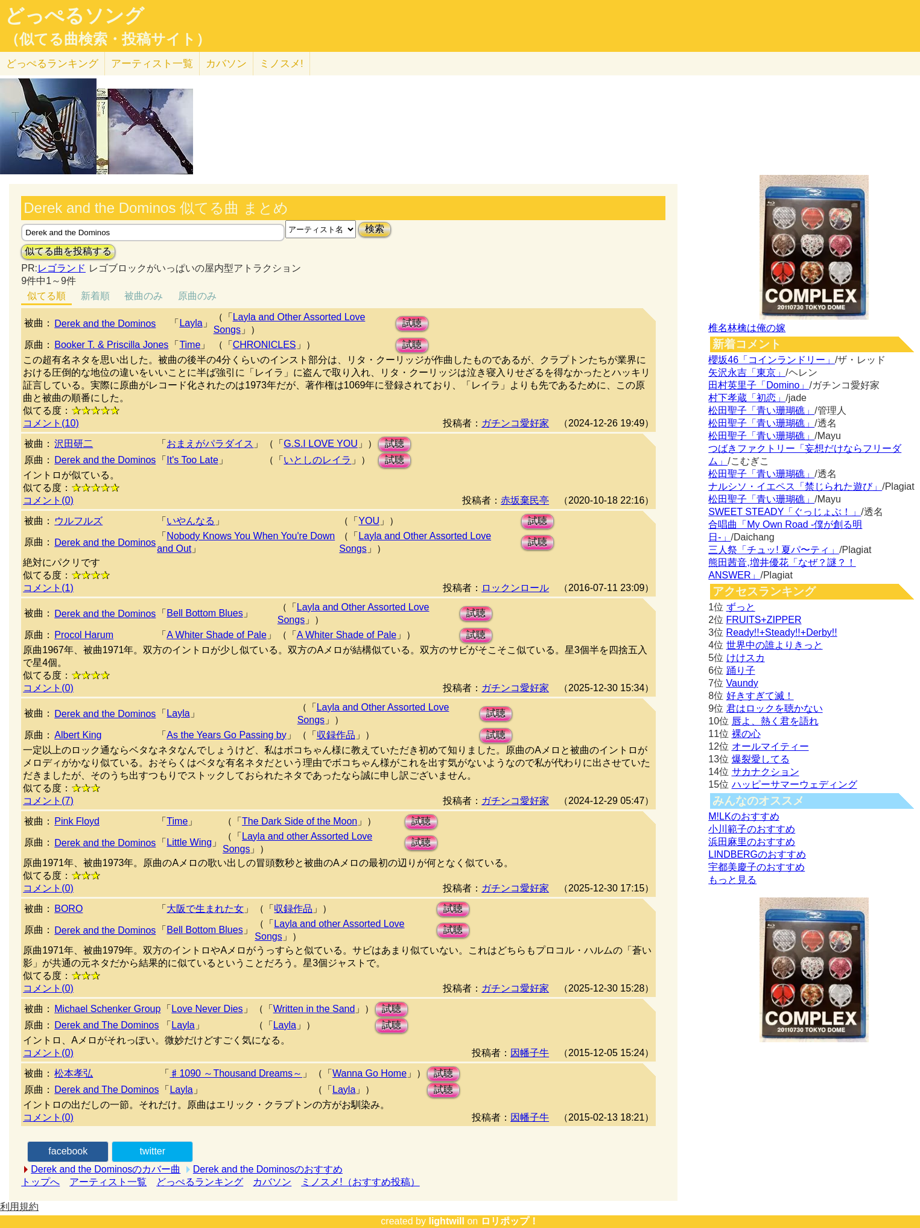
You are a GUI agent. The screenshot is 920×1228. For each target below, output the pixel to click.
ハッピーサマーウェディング (794, 784)
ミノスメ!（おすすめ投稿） (360, 1182)
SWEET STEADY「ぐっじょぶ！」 (784, 512)
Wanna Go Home (369, 1073)
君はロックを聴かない (774, 708)
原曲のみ (197, 296)
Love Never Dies (207, 1009)
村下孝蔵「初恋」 (746, 398)
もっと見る (732, 880)
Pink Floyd (77, 821)
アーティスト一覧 (108, 1182)
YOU (368, 521)
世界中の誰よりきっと (774, 645)
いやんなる (191, 521)
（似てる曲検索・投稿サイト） (108, 39)
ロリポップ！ (510, 1221)
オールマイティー (770, 746)
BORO (68, 909)
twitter (152, 1151)
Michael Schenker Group (107, 1009)
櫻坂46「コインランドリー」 (771, 360)
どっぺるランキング (199, 1182)
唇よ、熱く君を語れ (775, 721)
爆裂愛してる (761, 759)
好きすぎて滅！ (760, 696)
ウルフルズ (78, 521)
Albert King (77, 735)
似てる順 (46, 296)
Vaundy (742, 683)
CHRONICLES (264, 345)
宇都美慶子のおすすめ (756, 867)
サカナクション (765, 772)
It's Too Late (192, 460)
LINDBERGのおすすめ (757, 854)
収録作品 (336, 735)
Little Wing (189, 842)
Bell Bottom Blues (205, 613)
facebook (67, 1151)
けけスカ (745, 658)
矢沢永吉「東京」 (746, 372)
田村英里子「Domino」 (758, 385)
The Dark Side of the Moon (299, 821)
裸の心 (746, 734)
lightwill (446, 1221)
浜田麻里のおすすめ (751, 842)
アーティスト (152, 63)
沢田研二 (73, 443)
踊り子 (740, 670)
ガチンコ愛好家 (515, 423)
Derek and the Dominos (105, 323)
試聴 (412, 323)
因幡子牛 (529, 1053)
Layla (190, 323)
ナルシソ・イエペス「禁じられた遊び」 (795, 486)
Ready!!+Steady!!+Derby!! (781, 632)
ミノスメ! (281, 63)
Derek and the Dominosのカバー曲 (105, 1169)
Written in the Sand (314, 1009)
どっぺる (52, 63)
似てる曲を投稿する (68, 251)
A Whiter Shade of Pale (216, 635)
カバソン (226, 63)
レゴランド (61, 268)
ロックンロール (515, 588)
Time (189, 345)
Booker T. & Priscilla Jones (111, 345)
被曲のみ (143, 296)
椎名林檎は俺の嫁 (746, 328)
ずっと (740, 607)
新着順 (95, 296)
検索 (374, 229)
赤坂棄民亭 (525, 500)
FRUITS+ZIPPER (764, 620)
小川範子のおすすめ (751, 829)
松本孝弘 (73, 1073)
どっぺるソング (74, 16)
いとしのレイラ (317, 460)
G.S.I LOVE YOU (320, 443)
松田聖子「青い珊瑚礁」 (761, 410)
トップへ (40, 1182)
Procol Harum (83, 635)
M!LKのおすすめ (743, 816)
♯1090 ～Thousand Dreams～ (236, 1073)
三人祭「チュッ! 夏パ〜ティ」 (773, 550)
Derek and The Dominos (106, 1025)
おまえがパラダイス (210, 443)
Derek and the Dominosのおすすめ (268, 1169)
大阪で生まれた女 (205, 909)
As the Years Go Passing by (226, 735)
